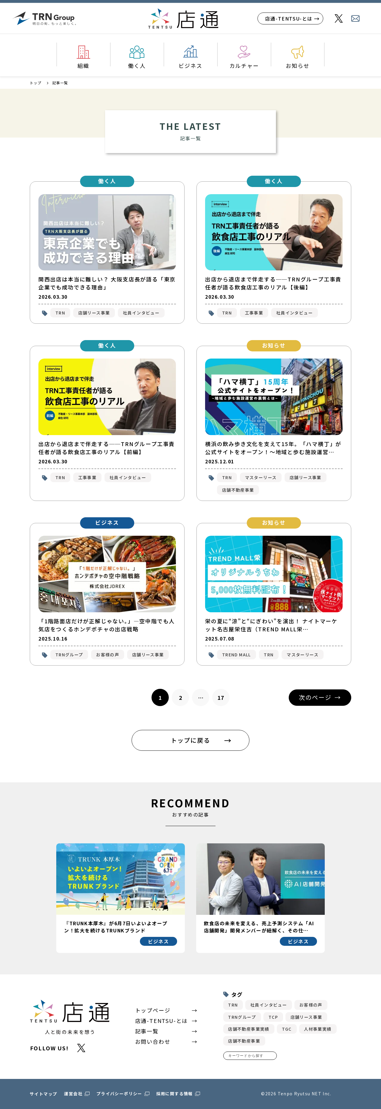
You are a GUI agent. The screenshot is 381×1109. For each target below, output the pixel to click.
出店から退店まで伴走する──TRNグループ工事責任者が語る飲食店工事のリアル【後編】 (273, 283)
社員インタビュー (141, 313)
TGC (287, 1029)
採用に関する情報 (174, 1093)
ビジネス (190, 65)
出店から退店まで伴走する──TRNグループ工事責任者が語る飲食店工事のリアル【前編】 (106, 448)
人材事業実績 (317, 1029)
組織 (83, 65)
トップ (36, 82)
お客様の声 (107, 655)
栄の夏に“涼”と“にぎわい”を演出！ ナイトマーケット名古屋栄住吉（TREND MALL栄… (271, 625)
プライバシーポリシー (119, 1093)
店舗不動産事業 (238, 490)
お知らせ (297, 65)
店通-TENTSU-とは (289, 18)
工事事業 (254, 313)
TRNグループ (69, 655)
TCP (273, 1017)
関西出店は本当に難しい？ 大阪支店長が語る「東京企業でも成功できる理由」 (107, 283)
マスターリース (261, 477)
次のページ (315, 697)
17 (221, 697)
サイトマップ (43, 1094)
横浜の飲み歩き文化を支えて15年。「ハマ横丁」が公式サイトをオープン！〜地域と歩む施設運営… (273, 448)
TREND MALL (236, 655)
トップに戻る (190, 740)
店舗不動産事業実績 (248, 1029)
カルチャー (244, 65)
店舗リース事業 (94, 313)
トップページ (153, 1010)
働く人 (137, 65)
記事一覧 (147, 1031)
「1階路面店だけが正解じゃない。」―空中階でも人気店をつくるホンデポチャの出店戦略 (106, 625)
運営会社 (73, 1093)
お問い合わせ (153, 1041)
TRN (60, 313)
